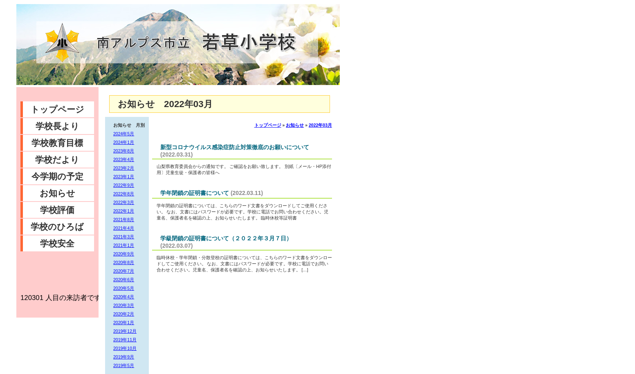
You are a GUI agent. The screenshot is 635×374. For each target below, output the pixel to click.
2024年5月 (123, 133)
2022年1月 (123, 210)
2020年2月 (123, 313)
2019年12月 (125, 331)
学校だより (57, 159)
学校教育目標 (57, 143)
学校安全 (57, 243)
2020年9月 (123, 253)
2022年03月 (320, 125)
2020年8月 (123, 262)
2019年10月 (125, 348)
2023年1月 (123, 176)
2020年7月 (123, 271)
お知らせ (57, 193)
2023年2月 (123, 168)
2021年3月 (123, 236)
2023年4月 (123, 159)
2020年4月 (123, 296)
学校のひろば (57, 226)
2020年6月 (123, 279)
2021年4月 (123, 228)
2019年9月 (123, 356)
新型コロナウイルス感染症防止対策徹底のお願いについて (234, 147)
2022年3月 (123, 202)
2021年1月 (123, 245)
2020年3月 (123, 305)
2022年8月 (123, 193)
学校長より (57, 126)
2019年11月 (125, 339)
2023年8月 (123, 150)
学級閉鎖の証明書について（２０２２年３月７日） (226, 238)
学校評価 (57, 210)
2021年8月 (123, 219)
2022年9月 (123, 185)
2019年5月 (123, 365)
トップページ (57, 109)
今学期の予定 (57, 176)
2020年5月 (123, 288)
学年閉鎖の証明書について (194, 193)
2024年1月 (123, 142)
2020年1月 (123, 322)
